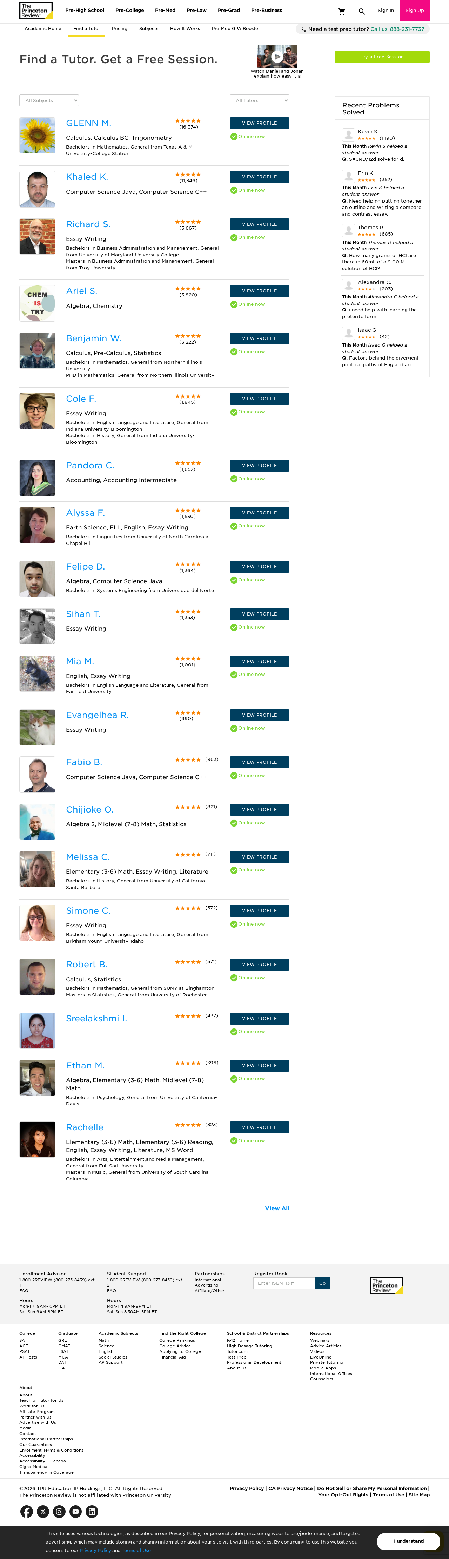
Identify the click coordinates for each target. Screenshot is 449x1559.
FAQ (23, 1290)
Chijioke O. (89, 809)
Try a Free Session (382, 56)
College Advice (175, 1345)
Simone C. (88, 911)
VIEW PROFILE (259, 123)
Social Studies (113, 1357)
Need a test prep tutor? (362, 29)
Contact (27, 1433)
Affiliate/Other (209, 1290)
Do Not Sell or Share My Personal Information (372, 1488)
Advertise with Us (37, 1422)
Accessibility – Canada (42, 1461)
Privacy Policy (95, 1550)
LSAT (63, 1351)
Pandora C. (90, 465)
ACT (23, 1345)
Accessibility (32, 1455)
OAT (62, 1368)
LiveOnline (320, 1357)
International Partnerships (46, 1438)
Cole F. (81, 399)
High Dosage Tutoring (249, 1345)
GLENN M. (88, 123)
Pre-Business (266, 10)
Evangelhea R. (97, 715)
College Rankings (177, 1340)
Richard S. (88, 224)
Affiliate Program (37, 1411)
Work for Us (32, 1405)
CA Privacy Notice (290, 1488)
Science (106, 1345)
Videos (317, 1351)
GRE (62, 1340)
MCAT (64, 1357)
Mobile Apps (323, 1368)
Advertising (207, 1285)
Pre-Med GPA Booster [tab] (236, 28)
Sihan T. (83, 614)
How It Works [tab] (185, 28)
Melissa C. (88, 857)
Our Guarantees (35, 1444)
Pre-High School (84, 10)
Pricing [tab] (119, 28)
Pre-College (129, 10)
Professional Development (254, 1362)
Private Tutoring (326, 1362)
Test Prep (237, 1357)
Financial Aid (172, 1357)
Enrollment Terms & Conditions (51, 1450)
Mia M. (80, 661)
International (208, 1279)
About (25, 1395)
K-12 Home (238, 1340)
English (106, 1351)
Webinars (319, 1340)
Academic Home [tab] (43, 28)
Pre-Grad (229, 10)
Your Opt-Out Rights (343, 1495)
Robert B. (86, 964)
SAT (23, 1340)
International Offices (331, 1373)
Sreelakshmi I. (96, 1018)
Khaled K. (87, 177)
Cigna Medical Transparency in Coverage (46, 1469)
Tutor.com (237, 1351)
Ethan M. (85, 1065)
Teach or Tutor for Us (41, 1400)
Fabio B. (84, 762)
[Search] (362, 11)
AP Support (111, 1362)
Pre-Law (197, 10)
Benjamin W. (93, 338)
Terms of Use (136, 1550)
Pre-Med (165, 10)
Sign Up (415, 10)
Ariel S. (81, 291)
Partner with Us (35, 1417)
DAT (62, 1362)
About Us (237, 1368)
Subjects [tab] (148, 28)
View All (277, 1208)
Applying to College (180, 1351)
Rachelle (84, 1127)
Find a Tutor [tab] (86, 28)
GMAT (64, 1345)
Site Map (419, 1495)
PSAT (24, 1351)
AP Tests (28, 1357)
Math (104, 1340)
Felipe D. (85, 566)
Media (25, 1428)
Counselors (321, 1378)
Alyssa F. (85, 513)
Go (322, 1283)
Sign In (386, 10)
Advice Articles (326, 1345)
